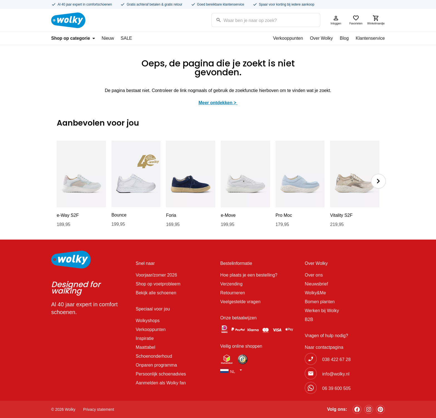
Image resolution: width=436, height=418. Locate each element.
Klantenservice (370, 38)
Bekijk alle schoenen (156, 292)
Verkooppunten (288, 38)
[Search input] (259, 19)
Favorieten (356, 20)
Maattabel (145, 347)
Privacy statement (98, 409)
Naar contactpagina (324, 347)
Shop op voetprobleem (158, 284)
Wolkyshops (148, 320)
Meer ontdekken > (218, 102)
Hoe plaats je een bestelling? (248, 275)
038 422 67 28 (336, 359)
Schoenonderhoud (154, 356)
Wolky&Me (315, 292)
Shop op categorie (73, 38)
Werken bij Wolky (322, 310)
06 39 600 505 (336, 388)
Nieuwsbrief (316, 284)
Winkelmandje (376, 20)
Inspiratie (145, 338)
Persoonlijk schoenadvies (161, 374)
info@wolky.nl (336, 374)
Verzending (231, 284)
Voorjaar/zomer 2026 (156, 275)
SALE (126, 38)
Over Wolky (321, 38)
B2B (309, 319)
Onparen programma (156, 365)
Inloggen (336, 20)
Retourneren (232, 292)
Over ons (314, 275)
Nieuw (108, 38)
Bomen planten (320, 301)
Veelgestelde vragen (240, 301)
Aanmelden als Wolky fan (161, 382)
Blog (344, 38)
